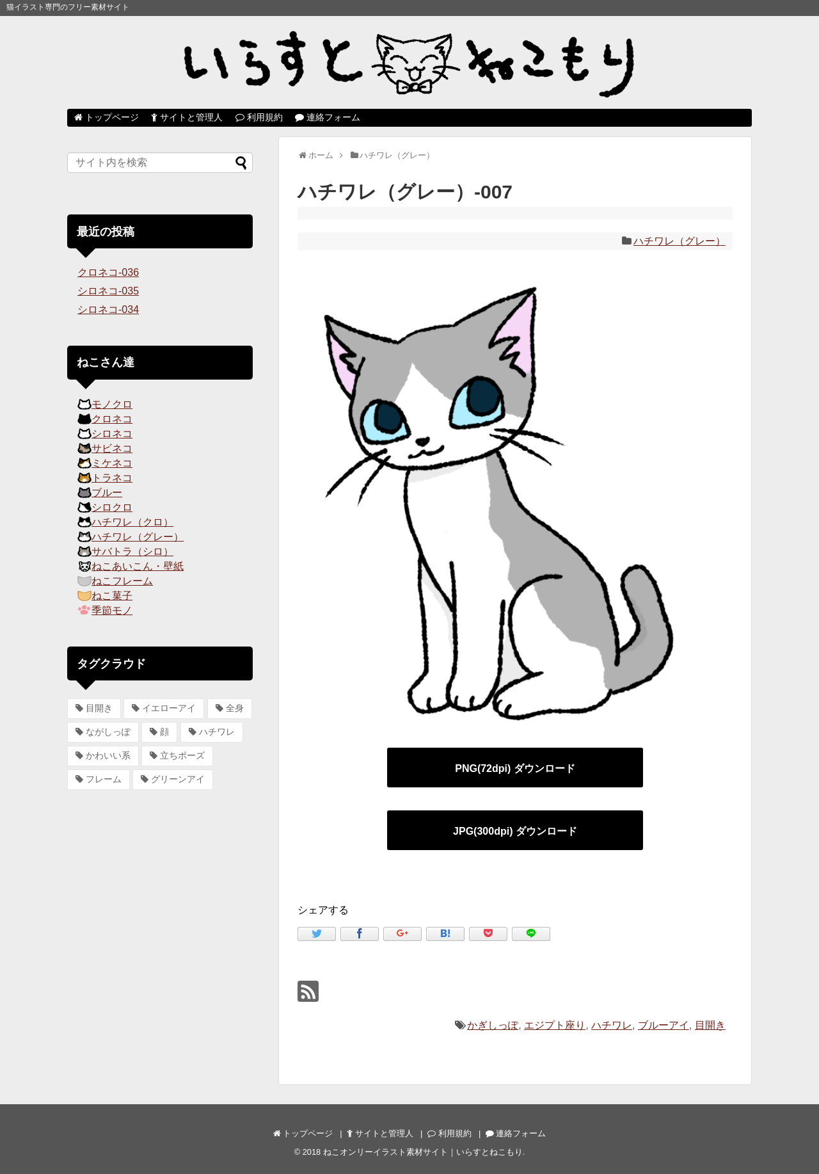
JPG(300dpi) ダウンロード (515, 831)
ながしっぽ (108, 732)
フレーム (104, 779)
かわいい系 (108, 755)
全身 (235, 708)
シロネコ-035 (108, 290)
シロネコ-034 (108, 309)
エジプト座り (554, 1025)
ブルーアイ (663, 1025)
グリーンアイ (178, 779)
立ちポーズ (182, 755)
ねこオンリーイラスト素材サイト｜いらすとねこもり (423, 1152)
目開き (710, 1025)
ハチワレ (611, 1025)
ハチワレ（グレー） (679, 241)
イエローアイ (169, 708)
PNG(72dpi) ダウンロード (515, 768)
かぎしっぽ (492, 1025)
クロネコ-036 (108, 272)
